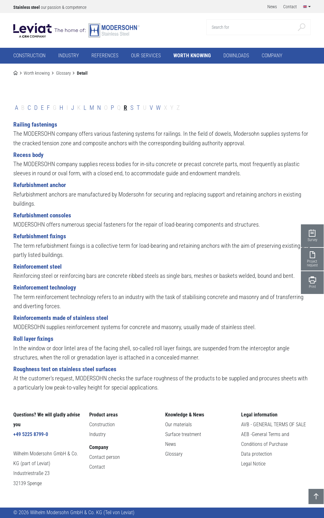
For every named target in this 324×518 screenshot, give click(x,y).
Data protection (256, 454)
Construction (102, 425)
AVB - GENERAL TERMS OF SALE (273, 425)
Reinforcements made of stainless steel (60, 317)
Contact (97, 467)
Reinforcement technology (44, 287)
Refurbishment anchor (39, 185)
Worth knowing (37, 73)
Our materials (178, 425)
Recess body (28, 155)
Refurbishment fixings (39, 236)
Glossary (63, 73)
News (170, 444)
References (104, 56)
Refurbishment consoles (42, 215)
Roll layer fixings (33, 338)
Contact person (104, 457)
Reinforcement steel (37, 266)
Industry (97, 434)
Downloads (236, 56)
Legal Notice (253, 464)
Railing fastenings (35, 124)
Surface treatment (183, 434)
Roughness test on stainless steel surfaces (64, 369)
